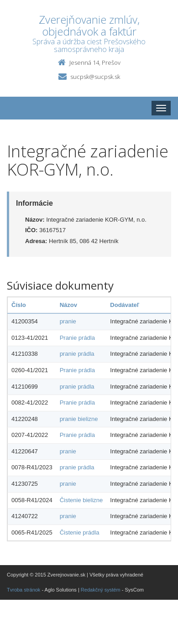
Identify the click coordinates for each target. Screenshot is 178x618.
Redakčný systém (100, 589)
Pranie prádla (77, 337)
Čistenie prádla (79, 532)
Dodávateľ (124, 304)
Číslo (18, 304)
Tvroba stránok (23, 589)
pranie (68, 321)
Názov (68, 304)
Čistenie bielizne (81, 500)
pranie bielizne (79, 418)
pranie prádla (77, 353)
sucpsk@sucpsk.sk (95, 77)
